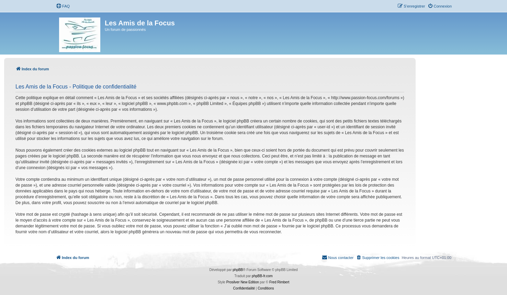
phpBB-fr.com (262, 276)
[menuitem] (63, 6)
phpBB (238, 270)
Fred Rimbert (279, 282)
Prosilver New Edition (242, 282)
